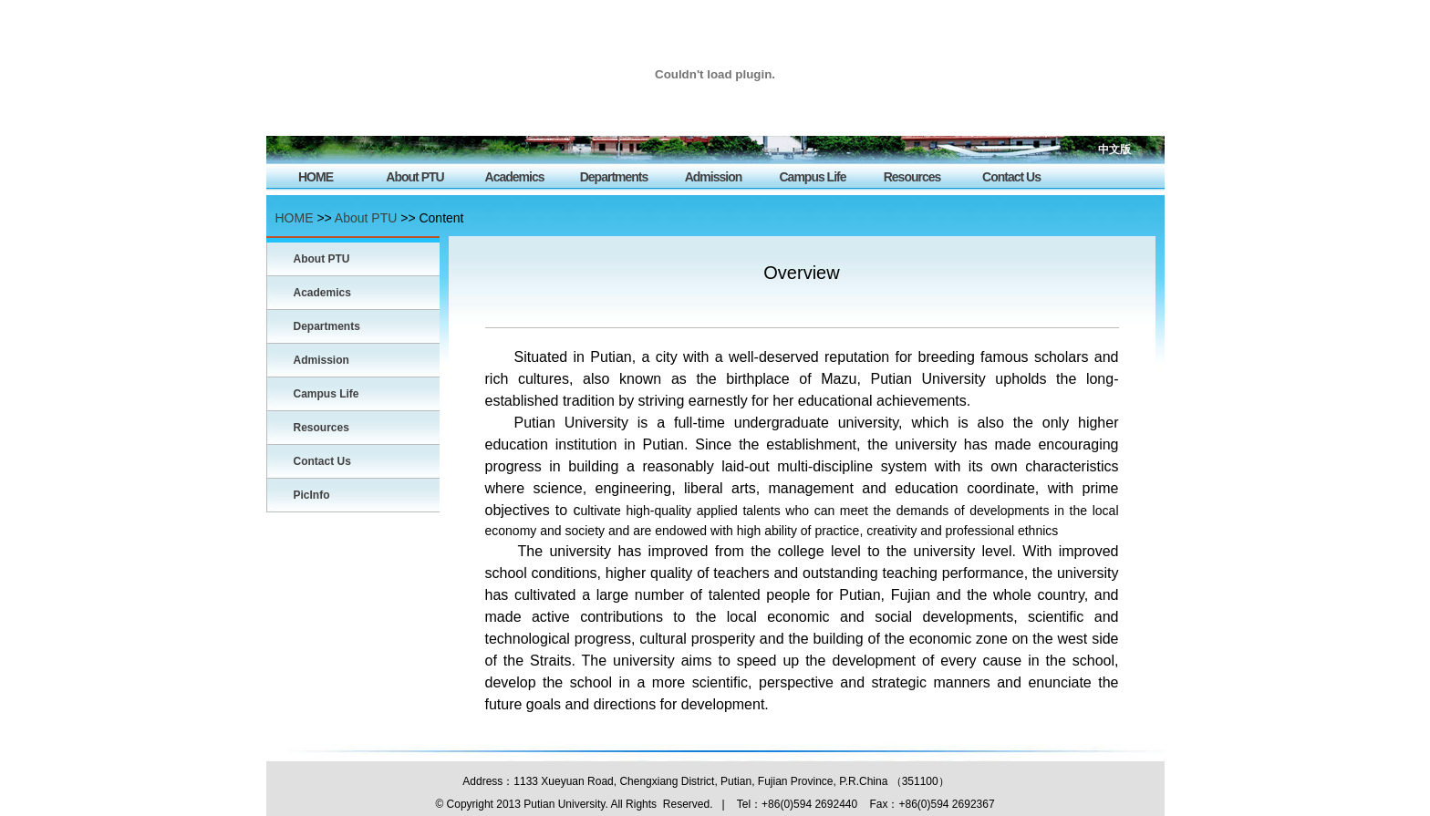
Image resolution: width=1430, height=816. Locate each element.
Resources (912, 177)
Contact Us (1011, 177)
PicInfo (312, 495)
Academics (514, 177)
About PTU (414, 177)
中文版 (1114, 149)
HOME (315, 177)
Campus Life (812, 177)
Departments (614, 177)
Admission (713, 177)
